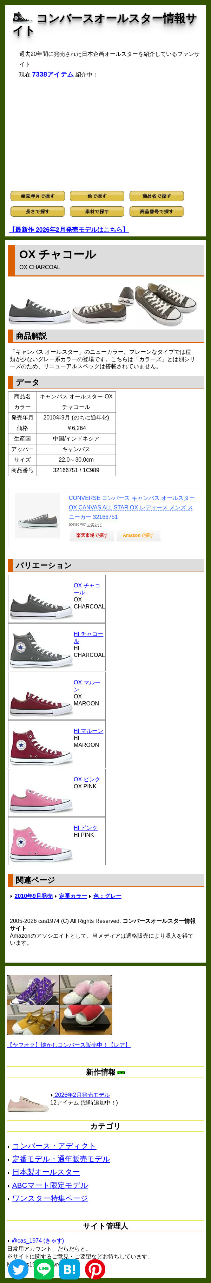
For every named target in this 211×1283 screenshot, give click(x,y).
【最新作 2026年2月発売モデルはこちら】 (69, 229)
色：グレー (107, 896)
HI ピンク (86, 828)
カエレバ (94, 524)
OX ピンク (87, 779)
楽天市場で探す (92, 535)
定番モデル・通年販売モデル (61, 1159)
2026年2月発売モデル (80, 1095)
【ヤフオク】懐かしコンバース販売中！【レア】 (69, 1045)
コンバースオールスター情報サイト (104, 24)
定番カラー (73, 896)
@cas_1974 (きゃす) (38, 1241)
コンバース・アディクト (54, 1146)
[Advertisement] (105, 134)
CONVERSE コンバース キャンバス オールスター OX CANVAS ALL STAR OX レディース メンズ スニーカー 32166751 (132, 507)
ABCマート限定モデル (50, 1185)
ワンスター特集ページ (50, 1198)
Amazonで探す (138, 535)
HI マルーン (88, 731)
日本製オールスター (46, 1172)
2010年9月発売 (33, 896)
